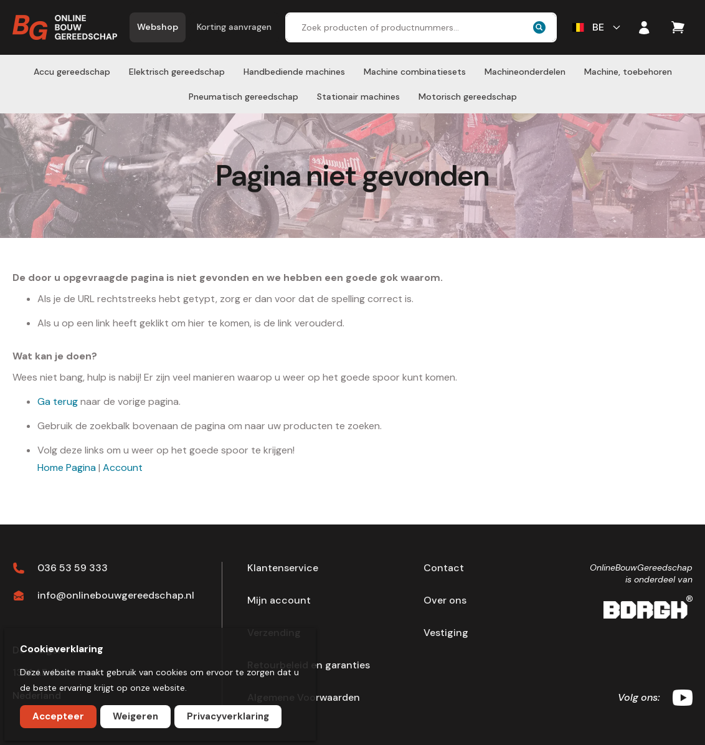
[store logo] (64, 27)
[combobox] (421, 27)
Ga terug (57, 401)
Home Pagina (66, 467)
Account (123, 467)
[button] (597, 27)
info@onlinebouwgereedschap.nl (115, 595)
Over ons (444, 600)
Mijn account (279, 600)
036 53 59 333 (72, 568)
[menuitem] (72, 71)
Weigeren (135, 716)
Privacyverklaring (228, 716)
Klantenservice (282, 568)
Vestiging (445, 633)
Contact (443, 568)
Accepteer (58, 716)
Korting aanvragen (234, 26)
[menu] (352, 84)
